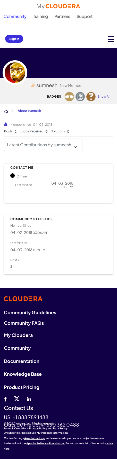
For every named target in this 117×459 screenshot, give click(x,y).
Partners (62, 16)
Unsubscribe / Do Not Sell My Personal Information (36, 432)
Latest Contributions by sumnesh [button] (39, 144)
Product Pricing (21, 387)
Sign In (14, 39)
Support (85, 16)
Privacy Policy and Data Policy (48, 428)
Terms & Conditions (16, 428)
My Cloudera (18, 335)
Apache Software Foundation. (45, 443)
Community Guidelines (30, 312)
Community (15, 16)
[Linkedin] (29, 398)
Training (40, 16)
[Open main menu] (110, 39)
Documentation (21, 361)
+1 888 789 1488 (30, 417)
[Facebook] (5, 398)
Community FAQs (24, 323)
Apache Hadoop (34, 438)
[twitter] (17, 398)
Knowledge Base (23, 374)
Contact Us (18, 408)
